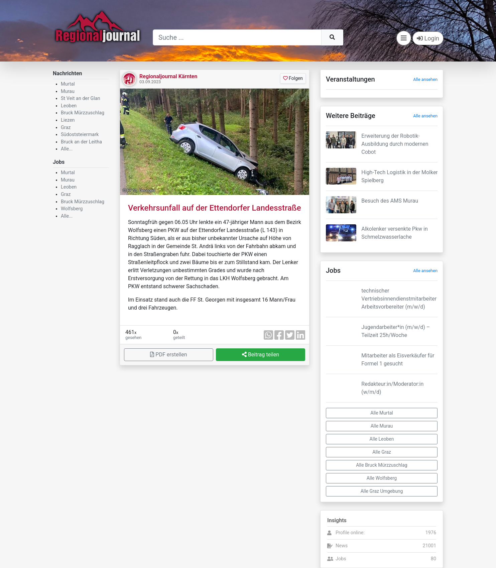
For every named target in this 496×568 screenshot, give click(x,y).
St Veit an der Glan (80, 98)
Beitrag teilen (260, 354)
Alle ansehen (425, 79)
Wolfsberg (72, 209)
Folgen (293, 78)
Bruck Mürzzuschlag (82, 113)
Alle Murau (382, 426)
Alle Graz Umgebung (382, 491)
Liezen (68, 120)
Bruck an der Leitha (81, 142)
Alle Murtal (381, 413)
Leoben (69, 106)
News (342, 546)
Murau (68, 91)
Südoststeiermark (80, 134)
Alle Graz (381, 452)
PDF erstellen (168, 354)
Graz (66, 127)
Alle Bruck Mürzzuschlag (381, 465)
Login (428, 38)
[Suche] (237, 37)
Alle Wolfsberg (382, 478)
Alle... (67, 149)
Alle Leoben (382, 439)
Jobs (341, 559)
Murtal (68, 84)
